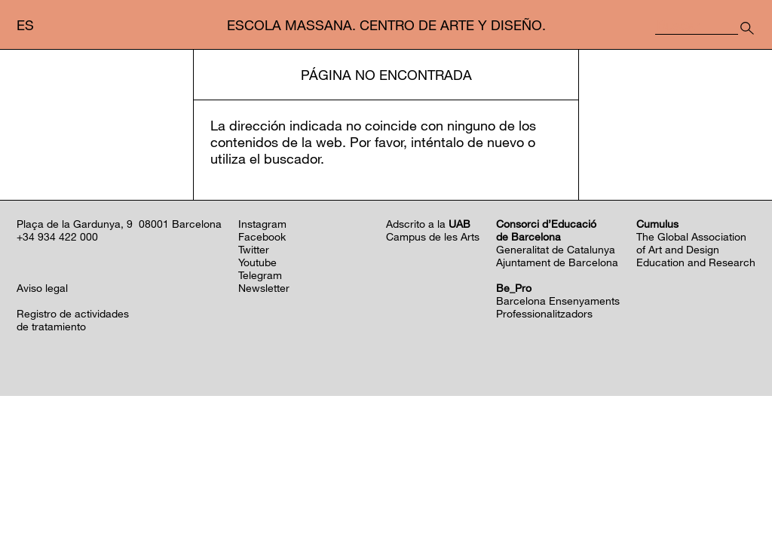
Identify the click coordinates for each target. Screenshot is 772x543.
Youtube (257, 409)
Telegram (260, 422)
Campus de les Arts (432, 383)
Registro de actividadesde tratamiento (73, 467)
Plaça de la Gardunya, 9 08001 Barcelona (119, 370)
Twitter (253, 396)
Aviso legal (42, 434)
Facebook (262, 383)
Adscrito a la (428, 370)
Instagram (262, 370)
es (25, 25)
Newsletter (264, 434)
